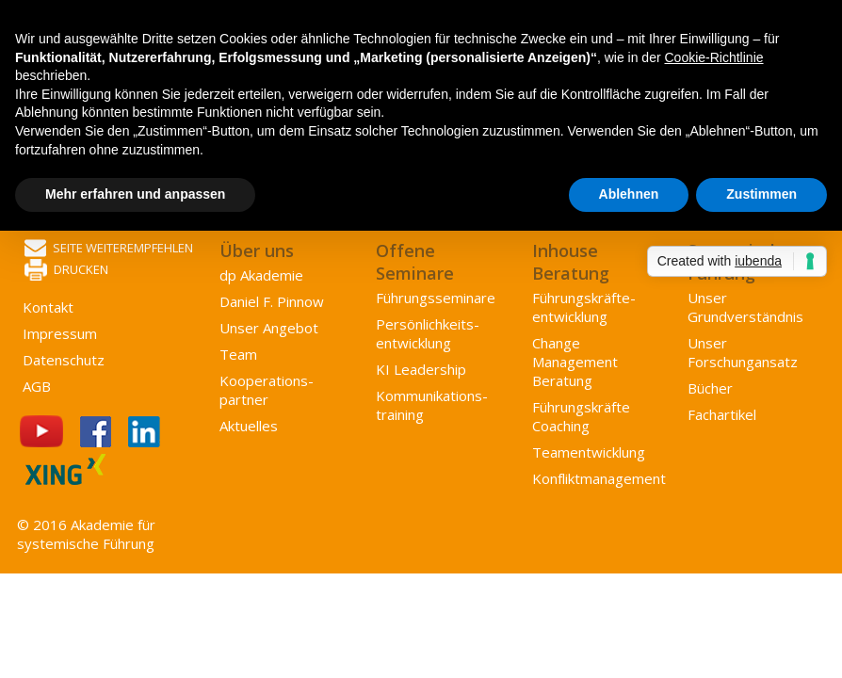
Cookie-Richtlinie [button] (713, 57)
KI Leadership (421, 369)
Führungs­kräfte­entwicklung (584, 307)
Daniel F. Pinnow (271, 301)
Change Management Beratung (575, 361)
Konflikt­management (599, 478)
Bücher (710, 388)
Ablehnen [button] (629, 194)
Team (238, 354)
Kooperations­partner (266, 390)
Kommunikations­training (432, 405)
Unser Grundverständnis (745, 307)
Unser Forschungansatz (743, 352)
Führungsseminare (435, 297)
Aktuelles (248, 425)
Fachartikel (722, 414)
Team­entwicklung (588, 452)
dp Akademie (261, 275)
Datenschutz (64, 359)
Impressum (60, 333)
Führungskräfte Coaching (581, 416)
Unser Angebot (268, 327)
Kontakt (48, 307)
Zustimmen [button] (761, 194)
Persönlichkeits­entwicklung (427, 333)
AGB (37, 386)
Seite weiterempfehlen (108, 249)
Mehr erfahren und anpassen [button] (135, 194)
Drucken (66, 270)
